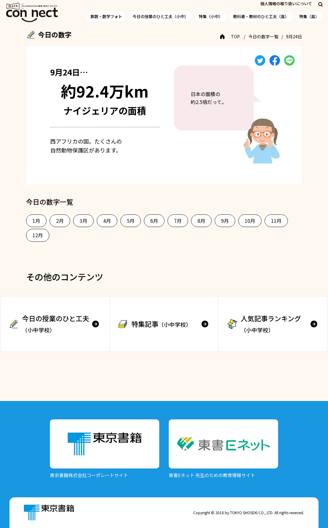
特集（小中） (211, 16)
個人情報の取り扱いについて (286, 3)
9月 (225, 220)
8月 (201, 220)
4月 (107, 220)
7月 (178, 220)
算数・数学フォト (106, 16)
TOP (235, 36)
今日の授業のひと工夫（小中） (160, 16)
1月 (36, 220)
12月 (37, 235)
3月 (83, 220)
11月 (276, 220)
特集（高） (309, 16)
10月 (250, 220)
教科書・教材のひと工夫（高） (261, 16)
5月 (130, 220)
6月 (154, 220)
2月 (60, 220)
